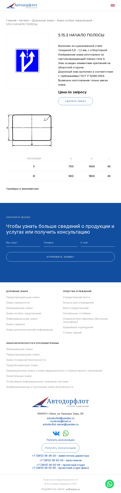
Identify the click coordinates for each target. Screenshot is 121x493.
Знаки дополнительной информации (29, 329)
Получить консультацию (60, 440)
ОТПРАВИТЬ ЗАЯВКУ (60, 257)
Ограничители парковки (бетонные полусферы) (85, 320)
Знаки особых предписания (23, 313)
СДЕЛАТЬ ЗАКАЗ (75, 101)
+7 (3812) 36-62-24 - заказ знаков (60, 460)
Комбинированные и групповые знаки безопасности (39, 386)
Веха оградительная (76, 308)
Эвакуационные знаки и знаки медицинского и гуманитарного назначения (54, 370)
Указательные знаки (19, 376)
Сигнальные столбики (77, 313)
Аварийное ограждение (78, 327)
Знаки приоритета (17, 302)
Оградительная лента (76, 297)
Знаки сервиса (15, 324)
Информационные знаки (21, 318)
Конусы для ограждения (78, 302)
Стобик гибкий (72, 332)
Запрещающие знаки (19, 308)
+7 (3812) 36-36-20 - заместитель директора (60, 455)
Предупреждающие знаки (23, 297)
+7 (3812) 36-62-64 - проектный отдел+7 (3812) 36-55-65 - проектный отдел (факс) (60, 466)
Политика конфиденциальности (60, 479)
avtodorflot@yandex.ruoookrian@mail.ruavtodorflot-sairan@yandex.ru (60, 421)
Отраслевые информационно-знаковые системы (37, 381)
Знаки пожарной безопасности (26, 359)
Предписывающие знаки (22, 365)
